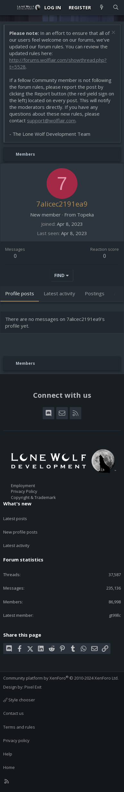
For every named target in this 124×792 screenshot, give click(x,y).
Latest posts (15, 518)
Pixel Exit (32, 687)
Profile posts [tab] (19, 293)
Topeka (85, 214)
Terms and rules (19, 727)
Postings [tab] (94, 293)
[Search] (116, 7)
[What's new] (102, 7)
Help (7, 754)
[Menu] (8, 7)
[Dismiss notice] (112, 33)
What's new (17, 503)
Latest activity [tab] (59, 293)
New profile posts (20, 532)
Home (9, 767)
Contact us (13, 713)
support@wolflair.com (51, 120)
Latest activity (16, 545)
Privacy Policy (24, 491)
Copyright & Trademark (33, 497)
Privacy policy (16, 740)
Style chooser (19, 700)
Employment (23, 485)
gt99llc (115, 615)
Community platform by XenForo (61, 678)
